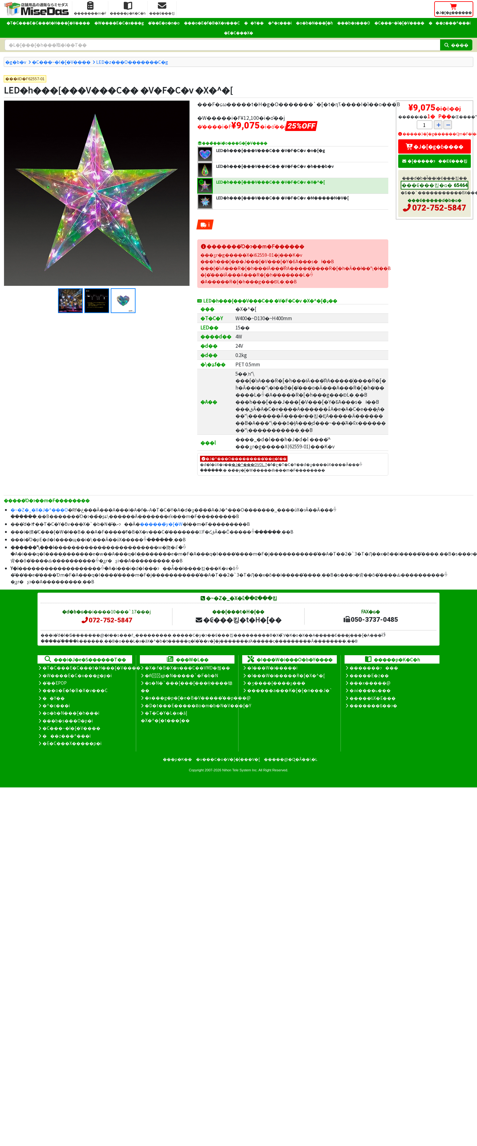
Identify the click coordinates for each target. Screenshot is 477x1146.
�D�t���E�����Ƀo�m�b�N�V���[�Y (198, 705)
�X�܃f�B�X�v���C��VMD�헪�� (187, 668)
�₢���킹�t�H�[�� (238, 619)
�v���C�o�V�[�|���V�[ (228, 759)
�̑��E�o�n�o (164, 22)
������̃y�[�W (161, 524)
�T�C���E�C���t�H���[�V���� (48, 22)
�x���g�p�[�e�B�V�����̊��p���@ (198, 698)
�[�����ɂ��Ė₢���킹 (434, 161)
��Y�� (254, 22)
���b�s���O (353, 22)
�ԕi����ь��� (370, 690)
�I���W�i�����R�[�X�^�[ (286, 675)
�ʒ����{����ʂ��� (276, 683)
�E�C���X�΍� (238, 32)
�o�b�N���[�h (314, 22)
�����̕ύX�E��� (373, 698)
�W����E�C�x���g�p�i (77, 675)
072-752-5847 (439, 207)
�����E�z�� (369, 675)
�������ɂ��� (374, 668)
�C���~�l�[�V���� (399, 22)
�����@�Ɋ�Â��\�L (290, 759)
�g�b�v (15, 62)
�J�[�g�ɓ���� (434, 146)
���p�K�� (177, 759)
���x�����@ (370, 683)
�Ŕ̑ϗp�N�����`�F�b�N (181, 675)
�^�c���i (280, 22)
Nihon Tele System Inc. (240, 770)
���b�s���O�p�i (67, 720)
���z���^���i (449, 22)
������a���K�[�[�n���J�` (289, 690)
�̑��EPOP (54, 683)
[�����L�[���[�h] (222, 44)
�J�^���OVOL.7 (249, 464)
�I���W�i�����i (272, 668)
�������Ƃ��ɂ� (373, 705)
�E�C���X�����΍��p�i (71, 743)
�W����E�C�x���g (119, 22)
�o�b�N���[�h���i (70, 713)
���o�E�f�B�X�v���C (212, 22)
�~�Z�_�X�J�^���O (39, 509)
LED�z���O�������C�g (132, 62)
